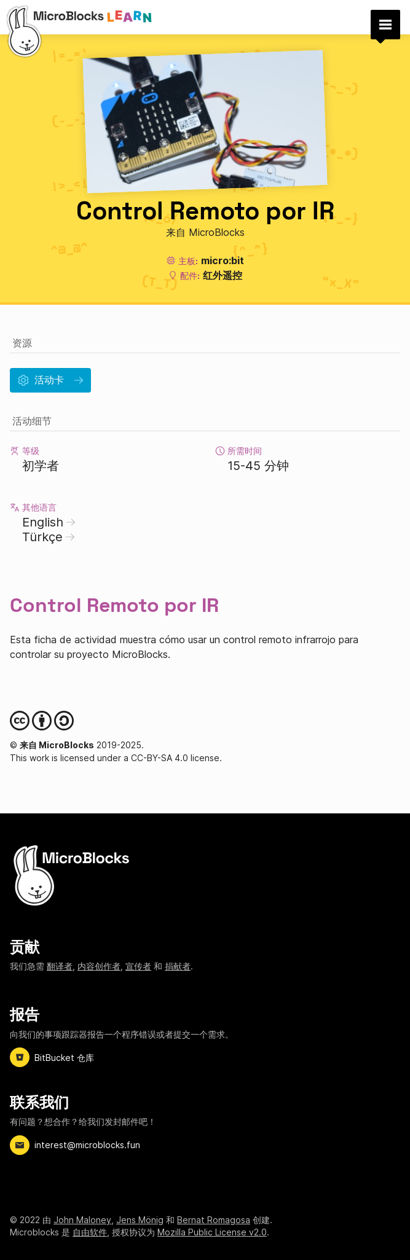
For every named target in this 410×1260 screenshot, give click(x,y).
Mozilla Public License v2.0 (212, 1232)
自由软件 (90, 1232)
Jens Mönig (140, 1220)
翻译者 (60, 966)
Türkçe (48, 537)
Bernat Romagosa (213, 1220)
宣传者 (138, 966)
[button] (385, 24)
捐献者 (178, 966)
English (49, 522)
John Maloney (82, 1220)
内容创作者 (98, 966)
